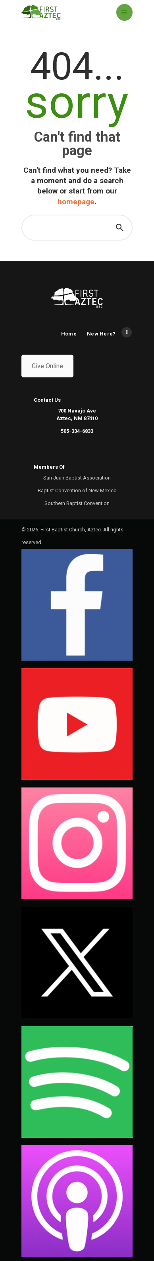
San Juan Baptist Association (77, 478)
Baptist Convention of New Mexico (77, 490)
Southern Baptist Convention (77, 503)
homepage (76, 201)
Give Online (47, 366)
